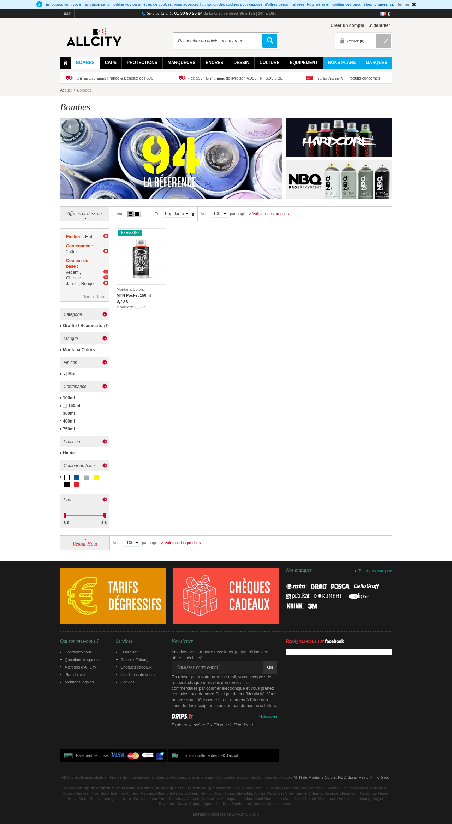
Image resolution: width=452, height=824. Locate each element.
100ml (69, 398)
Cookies (127, 682)
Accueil (66, 90)
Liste (137, 214)
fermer (403, 4)
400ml (69, 421)
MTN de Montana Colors (314, 777)
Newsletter (182, 641)
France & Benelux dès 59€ (115, 78)
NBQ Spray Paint (353, 777)
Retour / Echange (135, 660)
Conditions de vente (137, 674)
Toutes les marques (375, 571)
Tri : (158, 214)
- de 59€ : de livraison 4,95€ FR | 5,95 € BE (235, 78)
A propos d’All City (80, 667)
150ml (74, 406)
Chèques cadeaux (136, 667)
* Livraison (129, 652)
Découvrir (269, 716)
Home (65, 63)
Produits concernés (348, 78)
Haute (69, 453)
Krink (374, 777)
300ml (69, 413)
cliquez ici (383, 4)
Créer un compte (347, 25)
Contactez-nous (78, 652)
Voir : (205, 214)
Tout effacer (95, 296)
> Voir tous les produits (269, 214)
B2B (67, 13)
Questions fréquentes (83, 660)
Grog (385, 777)
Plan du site (75, 674)
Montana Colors (79, 350)
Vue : (121, 214)
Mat (72, 374)
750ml (69, 429)
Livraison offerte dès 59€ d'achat (210, 755)
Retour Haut (85, 544)
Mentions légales (79, 682)
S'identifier (379, 25)
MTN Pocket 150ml (134, 295)
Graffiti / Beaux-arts (82, 326)
